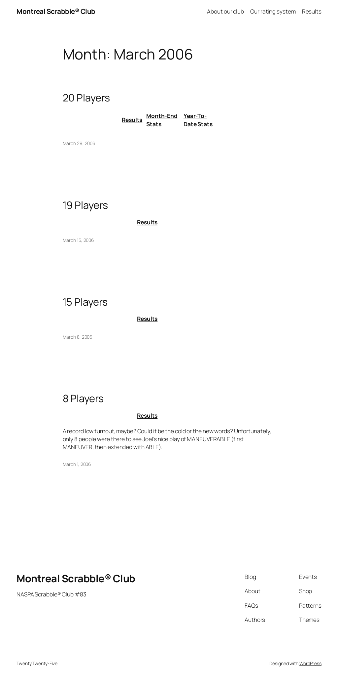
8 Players (83, 398)
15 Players (85, 302)
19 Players (85, 205)
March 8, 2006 (78, 337)
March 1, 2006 (77, 464)
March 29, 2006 (79, 143)
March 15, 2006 (78, 240)
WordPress (310, 663)
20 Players (86, 97)
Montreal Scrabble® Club (56, 11)
